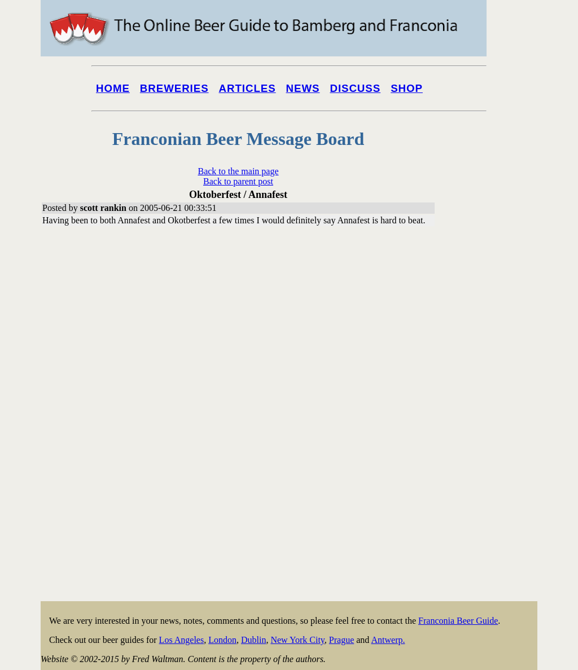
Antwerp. (388, 640)
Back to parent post (238, 181)
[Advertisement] (492, 430)
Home (113, 88)
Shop (407, 88)
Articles (247, 88)
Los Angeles (181, 640)
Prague (341, 640)
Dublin (253, 640)
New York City (297, 640)
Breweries (174, 88)
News (303, 88)
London (222, 640)
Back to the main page (238, 171)
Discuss (355, 88)
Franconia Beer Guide (458, 620)
